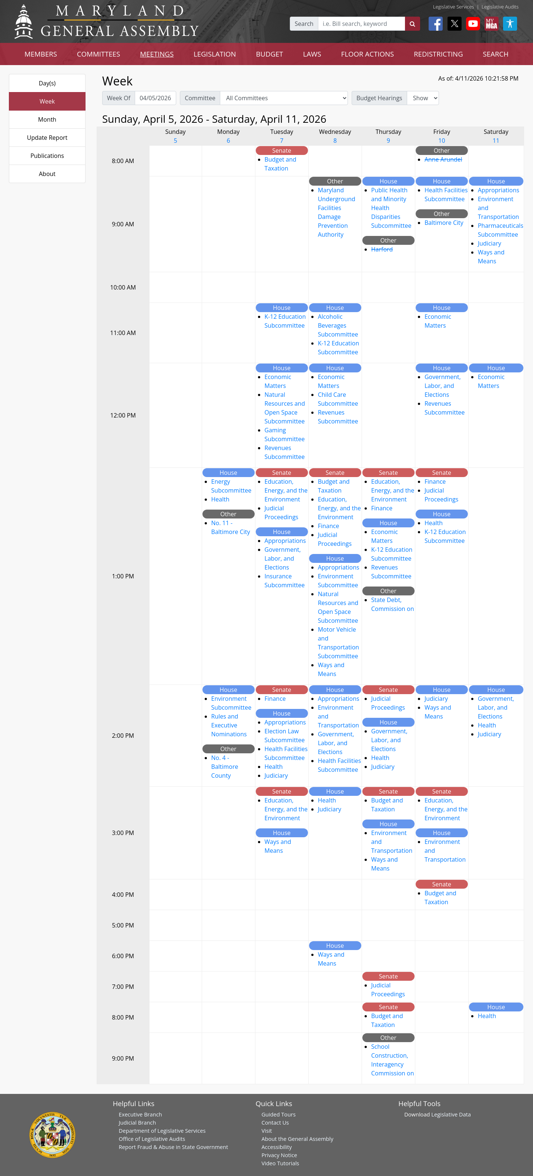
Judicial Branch (137, 1122)
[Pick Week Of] (155, 98)
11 (496, 140)
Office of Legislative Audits (152, 1138)
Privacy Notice (279, 1155)
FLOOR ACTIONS (367, 53)
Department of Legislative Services (162, 1130)
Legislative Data (451, 1114)
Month (47, 119)
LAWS (312, 53)
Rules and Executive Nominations (229, 725)
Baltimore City (444, 223)
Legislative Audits (500, 6)
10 (441, 140)
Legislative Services (453, 6)
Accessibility (276, 1146)
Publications (47, 156)
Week (47, 101)
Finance (328, 526)
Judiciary (489, 243)
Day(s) (47, 83)
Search (304, 24)
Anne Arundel (443, 159)
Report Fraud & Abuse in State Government (173, 1146)
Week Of (118, 98)
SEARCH (496, 53)
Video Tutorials (280, 1163)
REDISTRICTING (438, 53)
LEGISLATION (215, 53)
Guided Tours (278, 1114)
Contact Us (275, 1122)
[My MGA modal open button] (490, 24)
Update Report (47, 138)
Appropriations (498, 190)
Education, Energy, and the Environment (286, 490)
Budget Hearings (379, 98)
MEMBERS (40, 53)
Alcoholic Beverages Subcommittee (338, 325)
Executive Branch (140, 1114)
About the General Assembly (297, 1138)
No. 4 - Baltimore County (224, 767)
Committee (200, 98)
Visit (266, 1130)
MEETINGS (157, 53)
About (47, 174)
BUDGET (269, 53)
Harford (382, 249)
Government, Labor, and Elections (443, 386)
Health (220, 499)
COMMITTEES (98, 53)
